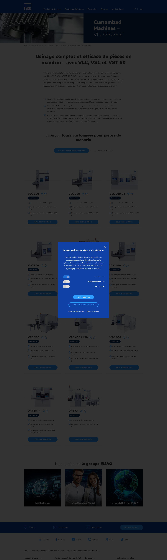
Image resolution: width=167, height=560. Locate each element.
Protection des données (76, 311)
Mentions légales (93, 311)
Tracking (97, 286)
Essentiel (97, 277)
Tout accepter (83, 297)
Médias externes (94, 281)
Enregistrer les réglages (83, 305)
